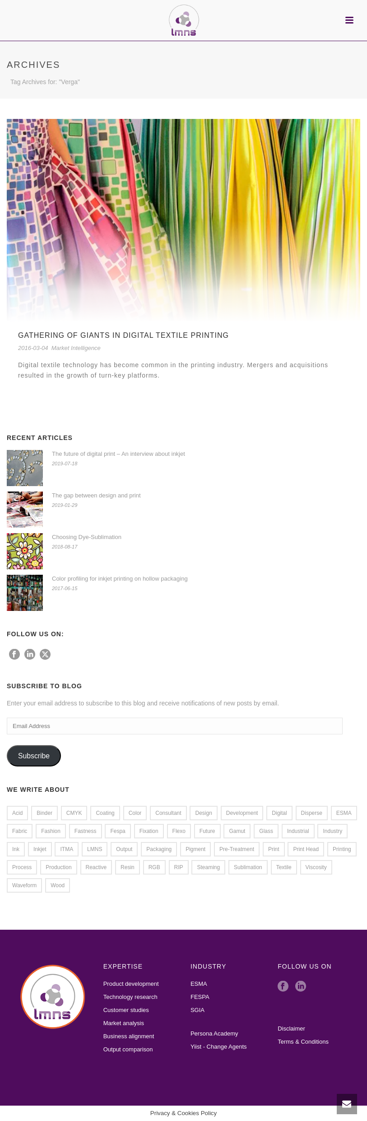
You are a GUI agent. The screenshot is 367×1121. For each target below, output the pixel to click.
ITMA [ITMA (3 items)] (66, 849)
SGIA (197, 1010)
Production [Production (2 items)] (58, 867)
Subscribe (34, 756)
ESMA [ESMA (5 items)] (344, 813)
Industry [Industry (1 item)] (332, 831)
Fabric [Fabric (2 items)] (19, 831)
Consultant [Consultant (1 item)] (168, 813)
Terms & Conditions (303, 1041)
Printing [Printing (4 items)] (342, 849)
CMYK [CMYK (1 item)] (74, 813)
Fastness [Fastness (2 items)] (85, 831)
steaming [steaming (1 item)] (208, 867)
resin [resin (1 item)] (128, 867)
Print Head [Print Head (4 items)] (306, 849)
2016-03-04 (33, 348)
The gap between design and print (96, 495)
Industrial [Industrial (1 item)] (298, 831)
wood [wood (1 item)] (58, 885)
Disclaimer (291, 1028)
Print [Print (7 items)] (273, 849)
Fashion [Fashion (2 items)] (50, 831)
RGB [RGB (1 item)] (154, 867)
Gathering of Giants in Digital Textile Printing (123, 335)
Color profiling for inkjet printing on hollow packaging (120, 578)
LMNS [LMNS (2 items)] (94, 849)
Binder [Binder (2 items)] (44, 813)
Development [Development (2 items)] (242, 813)
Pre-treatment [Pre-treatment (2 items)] (236, 849)
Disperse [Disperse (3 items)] (311, 813)
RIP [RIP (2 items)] (178, 867)
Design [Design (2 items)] (203, 813)
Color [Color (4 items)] (135, 813)
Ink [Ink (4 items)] (15, 849)
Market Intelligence (76, 348)
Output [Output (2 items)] (124, 849)
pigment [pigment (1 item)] (195, 849)
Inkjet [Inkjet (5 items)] (39, 849)
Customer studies (126, 1010)
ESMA (198, 983)
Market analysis (123, 1023)
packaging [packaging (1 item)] (159, 849)
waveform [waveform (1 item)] (24, 885)
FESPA (199, 996)
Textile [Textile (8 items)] (284, 867)
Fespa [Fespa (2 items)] (117, 831)
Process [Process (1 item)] (22, 867)
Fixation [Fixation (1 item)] (148, 831)
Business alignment (128, 1036)
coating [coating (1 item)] (105, 813)
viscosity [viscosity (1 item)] (316, 867)
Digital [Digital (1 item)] (279, 813)
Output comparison (128, 1049)
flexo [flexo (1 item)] (179, 831)
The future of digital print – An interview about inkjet (118, 453)
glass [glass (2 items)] (266, 831)
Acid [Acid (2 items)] (17, 813)
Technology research (130, 996)
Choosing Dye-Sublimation (86, 537)
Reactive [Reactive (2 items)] (96, 867)
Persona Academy (214, 1033)
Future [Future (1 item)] (207, 831)
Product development (131, 983)
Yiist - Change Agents (218, 1046)
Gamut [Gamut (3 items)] (237, 831)
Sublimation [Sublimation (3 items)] (248, 867)
